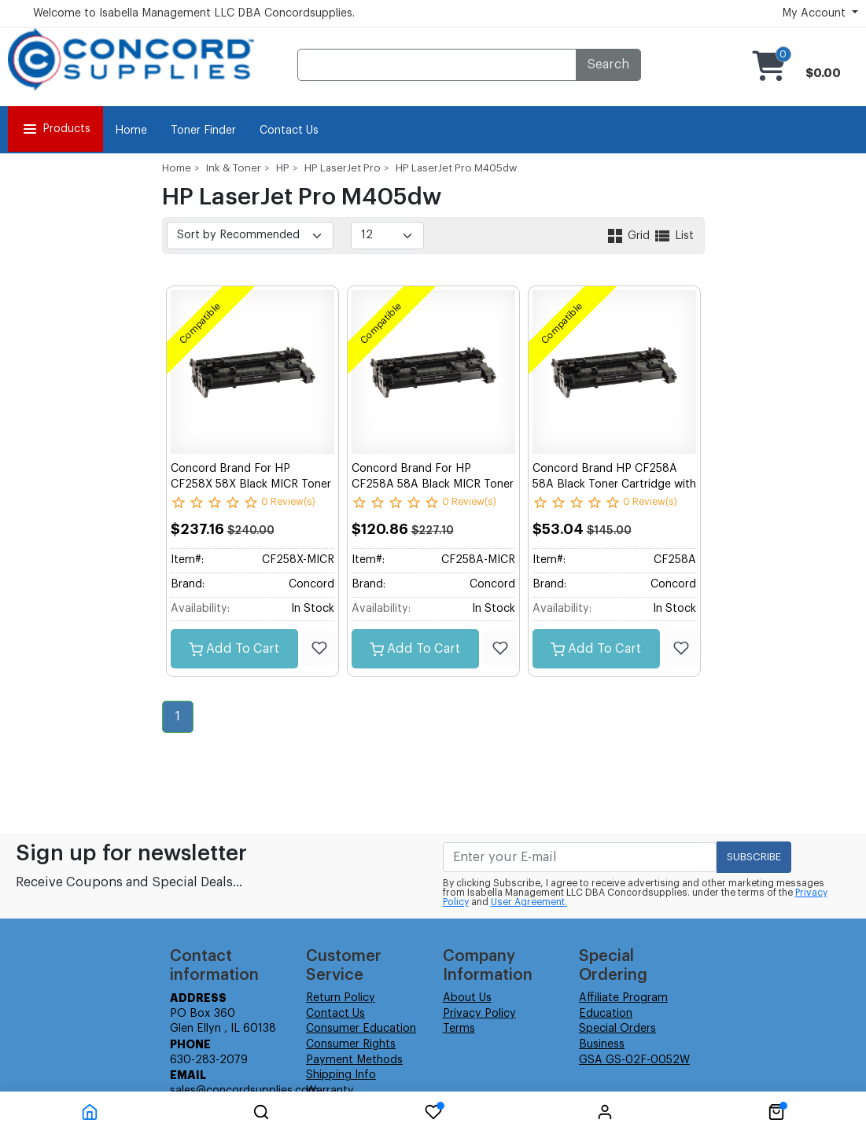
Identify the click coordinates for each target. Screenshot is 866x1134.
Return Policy (340, 997)
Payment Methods (354, 1060)
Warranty (330, 1090)
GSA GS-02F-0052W (634, 1060)
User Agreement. (529, 902)
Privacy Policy (479, 1013)
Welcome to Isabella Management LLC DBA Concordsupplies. (194, 13)
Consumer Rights (351, 1044)
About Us (467, 997)
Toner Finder (203, 130)
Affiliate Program (623, 997)
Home (131, 130)
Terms (459, 1028)
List (673, 235)
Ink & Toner (233, 168)
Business (602, 1044)
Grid (629, 235)
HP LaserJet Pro (342, 168)
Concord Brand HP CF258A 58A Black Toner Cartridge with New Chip (614, 484)
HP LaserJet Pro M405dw (456, 168)
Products (55, 128)
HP (282, 168)
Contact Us (289, 130)
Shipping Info (341, 1075)
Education (605, 1013)
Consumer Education (361, 1028)
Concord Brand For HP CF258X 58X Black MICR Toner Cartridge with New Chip (251, 484)
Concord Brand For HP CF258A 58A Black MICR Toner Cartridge (433, 484)
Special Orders (617, 1028)
